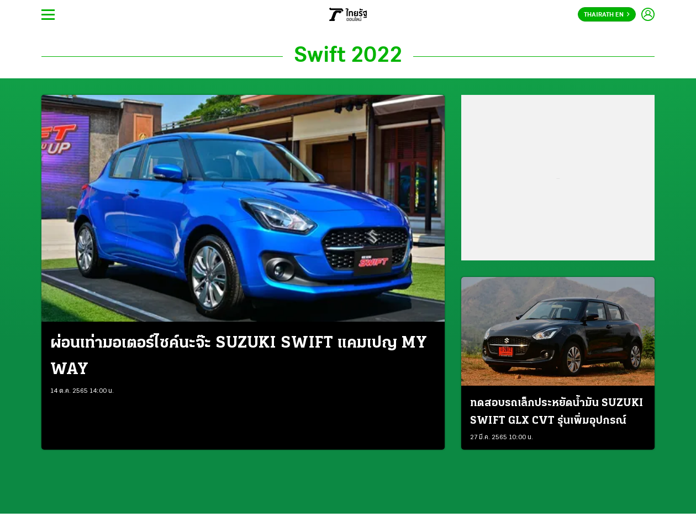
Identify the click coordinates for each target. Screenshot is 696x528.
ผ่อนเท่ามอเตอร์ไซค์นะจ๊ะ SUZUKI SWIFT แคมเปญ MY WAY (238, 356)
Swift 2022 (348, 56)
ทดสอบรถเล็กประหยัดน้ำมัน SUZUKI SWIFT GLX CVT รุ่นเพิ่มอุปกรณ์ (557, 412)
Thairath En (607, 15)
